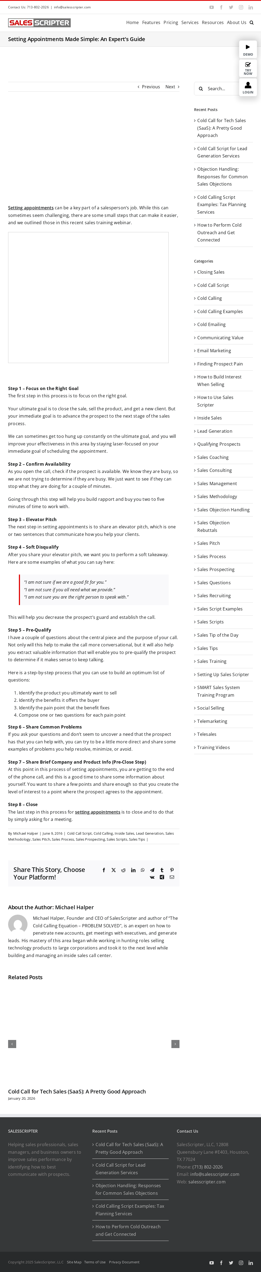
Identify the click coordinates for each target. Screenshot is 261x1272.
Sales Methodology (217, 496)
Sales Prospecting (90, 839)
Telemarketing (212, 721)
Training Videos (213, 747)
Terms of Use (95, 1262)
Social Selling (210, 708)
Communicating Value (220, 338)
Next (170, 87)
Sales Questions (214, 583)
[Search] (201, 88)
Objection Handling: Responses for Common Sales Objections (222, 176)
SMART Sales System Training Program (218, 691)
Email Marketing (214, 351)
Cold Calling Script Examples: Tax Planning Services (221, 204)
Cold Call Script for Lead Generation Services (120, 1169)
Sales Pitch (41, 839)
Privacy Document (124, 1262)
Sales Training (211, 661)
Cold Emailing (211, 324)
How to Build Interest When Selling (219, 380)
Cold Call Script (79, 833)
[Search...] (223, 88)
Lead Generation (150, 833)
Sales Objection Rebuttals (213, 526)
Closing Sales (211, 272)
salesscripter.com (207, 1182)
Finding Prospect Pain (220, 364)
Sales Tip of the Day (217, 635)
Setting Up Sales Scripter (223, 674)
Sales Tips (137, 839)
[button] (252, 22)
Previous (151, 87)
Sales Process (63, 839)
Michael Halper (25, 833)
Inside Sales (124, 833)
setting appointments (97, 812)
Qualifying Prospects (218, 444)
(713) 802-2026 (207, 1167)
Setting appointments (31, 208)
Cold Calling (103, 833)
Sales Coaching (213, 457)
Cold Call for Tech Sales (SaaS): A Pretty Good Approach (77, 1091)
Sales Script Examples (220, 609)
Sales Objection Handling (223, 510)
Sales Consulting (214, 470)
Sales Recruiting (214, 596)
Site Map (74, 1262)
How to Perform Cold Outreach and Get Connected (219, 232)
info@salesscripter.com (72, 7)
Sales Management (217, 483)
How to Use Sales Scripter (215, 401)
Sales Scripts (117, 839)
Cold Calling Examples (220, 311)
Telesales (206, 734)
